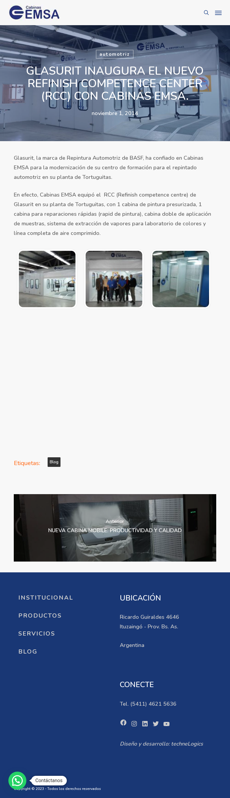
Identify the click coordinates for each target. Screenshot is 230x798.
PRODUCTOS (40, 616)
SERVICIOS (36, 634)
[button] (218, 13)
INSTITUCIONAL (45, 598)
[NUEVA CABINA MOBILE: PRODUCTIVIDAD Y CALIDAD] (115, 528)
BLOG (27, 652)
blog (54, 462)
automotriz (114, 54)
